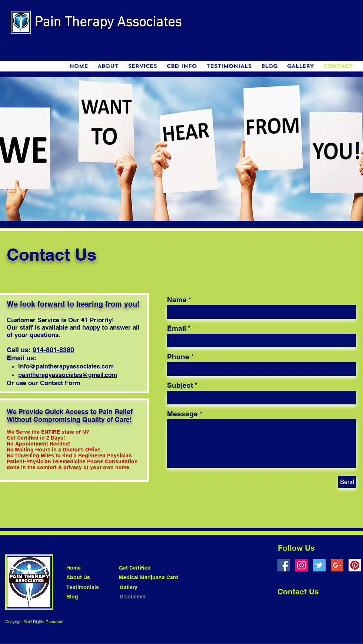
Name (177, 299)
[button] (142, 66)
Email (176, 328)
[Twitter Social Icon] (319, 565)
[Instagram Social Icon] (301, 565)
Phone (178, 356)
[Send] (347, 482)
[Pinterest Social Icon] (355, 565)
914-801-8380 (53, 350)
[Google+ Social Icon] (337, 565)
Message (182, 413)
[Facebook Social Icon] (283, 565)
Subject (180, 385)
